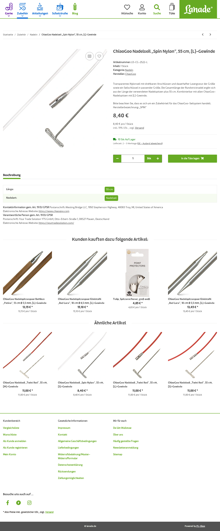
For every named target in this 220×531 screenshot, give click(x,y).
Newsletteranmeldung (125, 448)
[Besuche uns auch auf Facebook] (7, 503)
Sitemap (117, 454)
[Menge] (132, 158)
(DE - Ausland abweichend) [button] (150, 143)
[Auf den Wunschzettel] (99, 56)
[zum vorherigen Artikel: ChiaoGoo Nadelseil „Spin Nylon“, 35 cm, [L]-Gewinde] (203, 35)
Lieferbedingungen (68, 448)
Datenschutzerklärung (70, 465)
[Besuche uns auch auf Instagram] (29, 503)
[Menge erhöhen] (158, 158)
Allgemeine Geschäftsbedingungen (77, 441)
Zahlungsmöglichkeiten (71, 478)
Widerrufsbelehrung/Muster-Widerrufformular (74, 456)
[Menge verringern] (117, 158)
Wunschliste (9, 434)
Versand (139, 128)
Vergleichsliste (11, 428)
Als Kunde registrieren (15, 448)
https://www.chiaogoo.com (54, 211)
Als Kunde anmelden (14, 441)
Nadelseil (111, 198)
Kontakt (62, 434)
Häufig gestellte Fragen (126, 441)
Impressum (64, 428)
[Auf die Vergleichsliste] (89, 56)
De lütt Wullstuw (122, 428)
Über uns (118, 434)
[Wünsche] (127, 9)
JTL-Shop (200, 526)
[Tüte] (172, 9)
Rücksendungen (67, 471)
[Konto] (142, 9)
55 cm (109, 189)
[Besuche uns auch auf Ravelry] (18, 503)
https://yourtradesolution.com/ (56, 223)
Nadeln (129, 70)
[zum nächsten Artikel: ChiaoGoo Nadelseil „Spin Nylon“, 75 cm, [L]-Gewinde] (210, 35)
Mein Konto (9, 454)
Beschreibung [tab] (11, 175)
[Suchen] (157, 9)
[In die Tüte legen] (6, 47)
